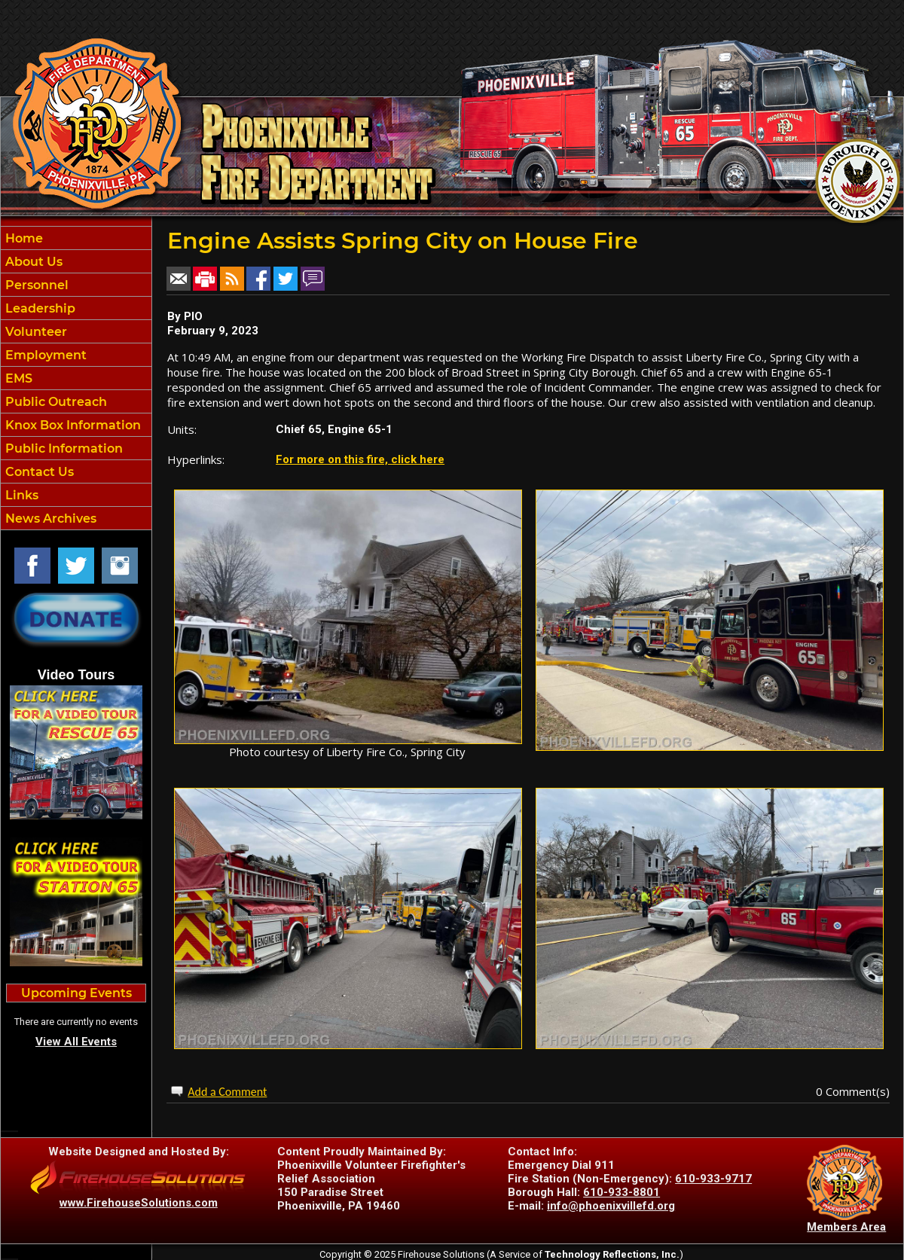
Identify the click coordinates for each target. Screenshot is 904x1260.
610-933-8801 (621, 1192)
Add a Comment (227, 1092)
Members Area (846, 1227)
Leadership (38, 308)
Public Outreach (54, 402)
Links (20, 495)
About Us (32, 262)
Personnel (35, 285)
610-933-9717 (713, 1178)
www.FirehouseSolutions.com (139, 1203)
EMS (17, 378)
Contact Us (38, 472)
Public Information (62, 448)
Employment (44, 355)
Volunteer (34, 332)
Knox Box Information (71, 425)
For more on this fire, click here (360, 459)
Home (22, 238)
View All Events (76, 1041)
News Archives (49, 518)
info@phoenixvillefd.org (611, 1206)
